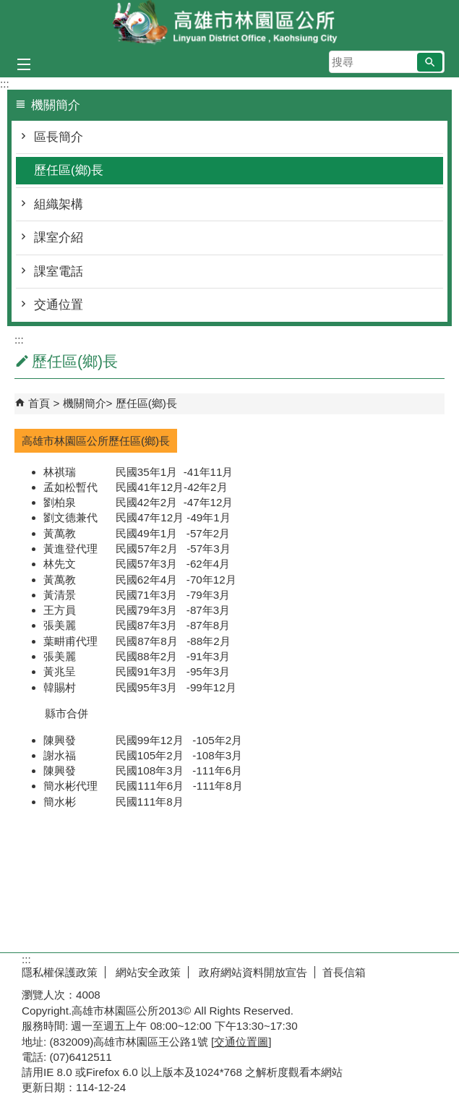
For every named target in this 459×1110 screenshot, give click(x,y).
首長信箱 (344, 972)
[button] (429, 62)
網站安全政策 (147, 972)
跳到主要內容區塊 (7, 7)
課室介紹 (58, 237)
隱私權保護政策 (60, 972)
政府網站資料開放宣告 (251, 972)
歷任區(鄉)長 (68, 170)
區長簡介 (58, 137)
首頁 (39, 403)
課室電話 (58, 271)
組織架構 (58, 204)
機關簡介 (84, 403)
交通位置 (58, 305)
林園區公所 (230, 24)
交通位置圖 (241, 1042)
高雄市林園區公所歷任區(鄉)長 (96, 441)
